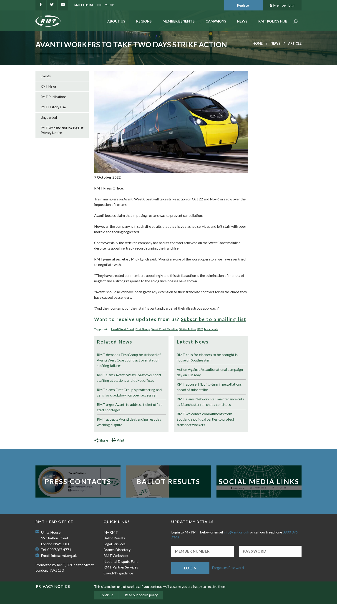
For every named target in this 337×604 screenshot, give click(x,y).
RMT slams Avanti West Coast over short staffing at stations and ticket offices (129, 377)
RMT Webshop (115, 555)
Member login (282, 5)
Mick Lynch (211, 329)
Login (190, 568)
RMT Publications (53, 97)
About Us (116, 21)
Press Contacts (78, 481)
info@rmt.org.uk (64, 555)
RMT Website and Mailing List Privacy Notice (62, 130)
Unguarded (49, 117)
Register (243, 5)
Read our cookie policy (141, 595)
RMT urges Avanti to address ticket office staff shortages (129, 407)
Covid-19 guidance (118, 573)
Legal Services (114, 544)
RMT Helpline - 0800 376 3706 (94, 5)
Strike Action (187, 329)
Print (117, 440)
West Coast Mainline (164, 329)
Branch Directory (117, 549)
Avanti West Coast (122, 329)
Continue (106, 595)
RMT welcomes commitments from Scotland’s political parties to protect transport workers (205, 419)
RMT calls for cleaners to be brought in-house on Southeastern (208, 357)
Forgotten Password (228, 567)
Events (46, 76)
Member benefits (179, 21)
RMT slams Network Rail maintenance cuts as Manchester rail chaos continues (210, 402)
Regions (144, 21)
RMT (200, 329)
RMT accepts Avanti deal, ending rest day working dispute (129, 422)
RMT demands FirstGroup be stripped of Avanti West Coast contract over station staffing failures (129, 360)
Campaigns (216, 21)
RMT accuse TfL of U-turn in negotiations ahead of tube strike (209, 387)
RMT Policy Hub (272, 21)
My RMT (110, 532)
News (242, 21)
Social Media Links (259, 481)
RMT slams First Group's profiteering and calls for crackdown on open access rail (129, 392)
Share (101, 440)
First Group (143, 329)
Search (296, 22)
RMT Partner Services (120, 567)
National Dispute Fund (120, 561)
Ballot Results (168, 481)
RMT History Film (53, 107)
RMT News (49, 86)
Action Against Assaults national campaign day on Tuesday (210, 372)
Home (258, 43)
